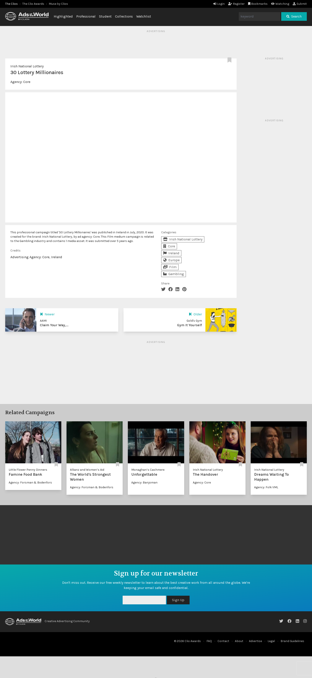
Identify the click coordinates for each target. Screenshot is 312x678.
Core (26, 82)
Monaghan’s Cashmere (147, 470)
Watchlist (143, 16)
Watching (280, 4)
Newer (47, 314)
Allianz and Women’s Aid (87, 470)
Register (236, 4)
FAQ (209, 641)
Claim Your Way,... (54, 325)
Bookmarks (258, 4)
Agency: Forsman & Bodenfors (30, 482)
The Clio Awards (33, 4)
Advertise (255, 641)
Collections (124, 16)
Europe (171, 260)
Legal (271, 641)
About (239, 641)
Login (219, 4)
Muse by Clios (58, 4)
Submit (300, 4)
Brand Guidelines (292, 641)
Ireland (171, 253)
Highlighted (63, 16)
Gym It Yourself (189, 325)
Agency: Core (202, 482)
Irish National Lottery (27, 66)
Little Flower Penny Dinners (28, 470)
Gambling (173, 274)
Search (294, 16)
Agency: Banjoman (144, 482)
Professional (86, 16)
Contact (223, 641)
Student (105, 16)
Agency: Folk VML (266, 487)
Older (195, 314)
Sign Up (178, 600)
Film (170, 267)
